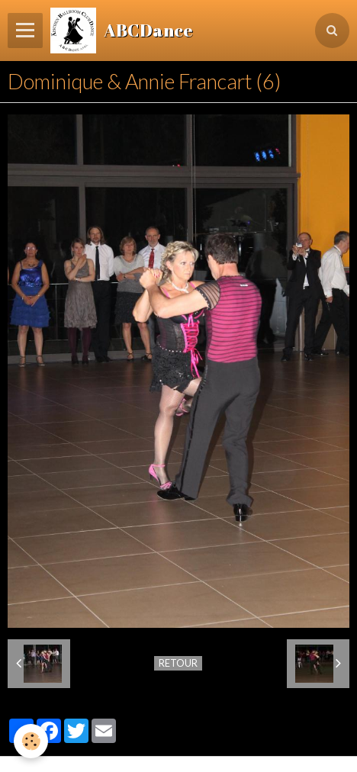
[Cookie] (31, 741)
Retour (178, 663)
